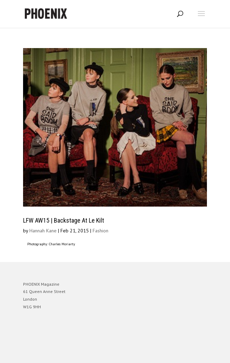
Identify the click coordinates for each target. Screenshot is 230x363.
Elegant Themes (105, 354)
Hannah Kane (43, 230)
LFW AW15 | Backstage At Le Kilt (63, 220)
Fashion (100, 230)
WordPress (148, 354)
